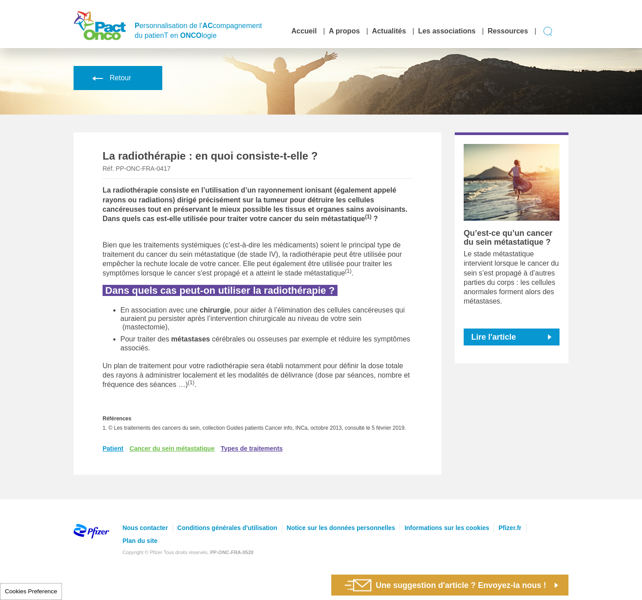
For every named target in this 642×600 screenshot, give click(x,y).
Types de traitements (252, 448)
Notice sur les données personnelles (341, 527)
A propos (344, 31)
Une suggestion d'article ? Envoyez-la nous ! (445, 585)
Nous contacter (145, 527)
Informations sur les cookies (446, 527)
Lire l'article (493, 337)
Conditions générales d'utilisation (227, 527)
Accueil (304, 31)
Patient (113, 448)
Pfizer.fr (509, 527)
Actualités (389, 31)
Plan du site (140, 540)
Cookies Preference (31, 591)
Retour (110, 78)
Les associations (447, 31)
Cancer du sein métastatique (172, 448)
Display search (548, 31)
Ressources (508, 31)
